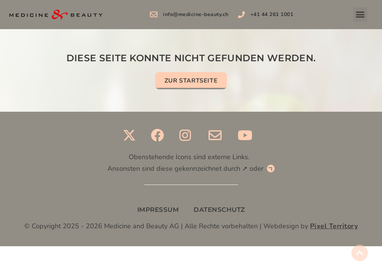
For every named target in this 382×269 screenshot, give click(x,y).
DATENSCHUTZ (219, 209)
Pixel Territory (334, 226)
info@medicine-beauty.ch (196, 14)
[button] (360, 14)
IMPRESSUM (158, 209)
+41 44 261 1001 (272, 14)
